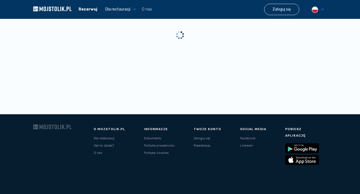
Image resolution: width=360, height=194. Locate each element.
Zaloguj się (202, 138)
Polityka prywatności (159, 145)
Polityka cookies (156, 153)
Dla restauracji (104, 138)
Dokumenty (152, 138)
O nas (147, 9)
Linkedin (246, 145)
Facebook (247, 138)
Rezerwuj (88, 9)
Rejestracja (202, 145)
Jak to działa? (104, 145)
